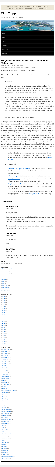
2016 (3, 315)
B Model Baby (5, 421)
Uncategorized (5, 271)
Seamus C (4, 429)
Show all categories (5, 290)
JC (3, 432)
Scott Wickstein (6, 384)
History (4, 279)
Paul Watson (5, 436)
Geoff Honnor (5, 363)
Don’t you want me (34, 193)
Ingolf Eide (4, 382)
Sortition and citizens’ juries (30, 67)
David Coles (5, 452)
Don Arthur (5, 353)
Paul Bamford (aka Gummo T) (9, 390)
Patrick (4, 396)
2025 (3, 296)
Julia (3, 427)
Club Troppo (9, 13)
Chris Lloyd (5, 388)
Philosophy (4, 285)
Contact (4, 41)
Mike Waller (5, 450)
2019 (3, 308)
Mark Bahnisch (5, 357)
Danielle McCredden (7, 419)
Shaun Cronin (5, 403)
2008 (3, 331)
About (3, 37)
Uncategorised (5, 273)
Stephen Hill (5, 392)
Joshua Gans (5, 454)
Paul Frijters (5, 355)
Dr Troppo (4, 407)
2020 (3, 306)
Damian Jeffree (5, 423)
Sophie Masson (5, 378)
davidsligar (4, 446)
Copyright (4, 45)
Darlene (4, 444)
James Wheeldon (6, 438)
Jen (3, 440)
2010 (3, 327)
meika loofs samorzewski (8, 456)
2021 (3, 304)
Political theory (13, 67)
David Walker (5, 365)
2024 (3, 298)
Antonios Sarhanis (6, 411)
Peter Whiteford (6, 409)
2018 (3, 310)
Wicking (4, 372)
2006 (3, 335)
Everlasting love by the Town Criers (19, 168)
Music (7, 67)
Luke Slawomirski (6, 434)
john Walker (5, 417)
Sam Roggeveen (6, 458)
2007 (3, 333)
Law (3, 281)
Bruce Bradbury (6, 413)
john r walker (5, 394)
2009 (3, 329)
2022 (3, 302)
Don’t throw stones (14, 179)
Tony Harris (5, 361)
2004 (3, 339)
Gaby (3, 425)
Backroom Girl (5, 415)
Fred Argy (4, 370)
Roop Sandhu (5, 405)
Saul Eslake (5, 401)
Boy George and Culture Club (17, 184)
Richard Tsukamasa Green (8, 368)
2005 (3, 337)
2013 (3, 321)
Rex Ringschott (5, 376)
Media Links (5, 49)
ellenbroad (4, 448)
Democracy (20, 67)
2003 (3, 341)
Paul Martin (5, 442)
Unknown (4, 386)
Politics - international (7, 277)
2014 (3, 319)
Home (3, 33)
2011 (3, 325)
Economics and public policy (9, 269)
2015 (3, 317)
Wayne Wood (5, 374)
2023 (3, 300)
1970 (3, 343)
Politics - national (6, 275)
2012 (3, 323)
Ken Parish (4, 351)
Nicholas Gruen (19, 65)
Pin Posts (4, 53)
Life (3, 283)
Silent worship (12, 176)
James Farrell (5, 359)
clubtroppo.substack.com (41, 8)
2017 (3, 313)
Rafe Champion (6, 399)
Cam (3, 380)
